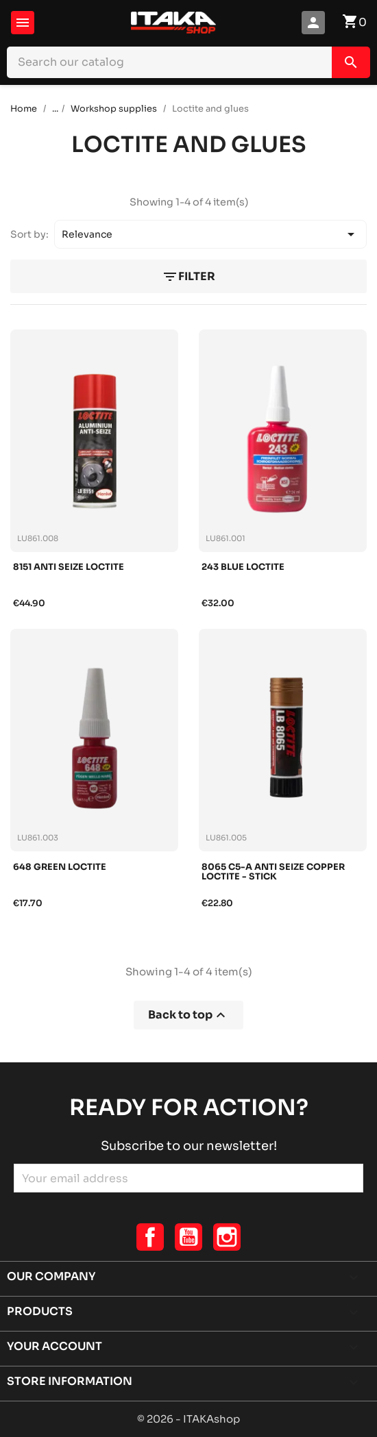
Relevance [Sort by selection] (210, 234)
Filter (188, 276)
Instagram (227, 1237)
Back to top (188, 1015)
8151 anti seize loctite (68, 567)
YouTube (188, 1237)
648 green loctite (59, 867)
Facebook (150, 1237)
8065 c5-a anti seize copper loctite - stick (273, 872)
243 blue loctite (243, 567)
